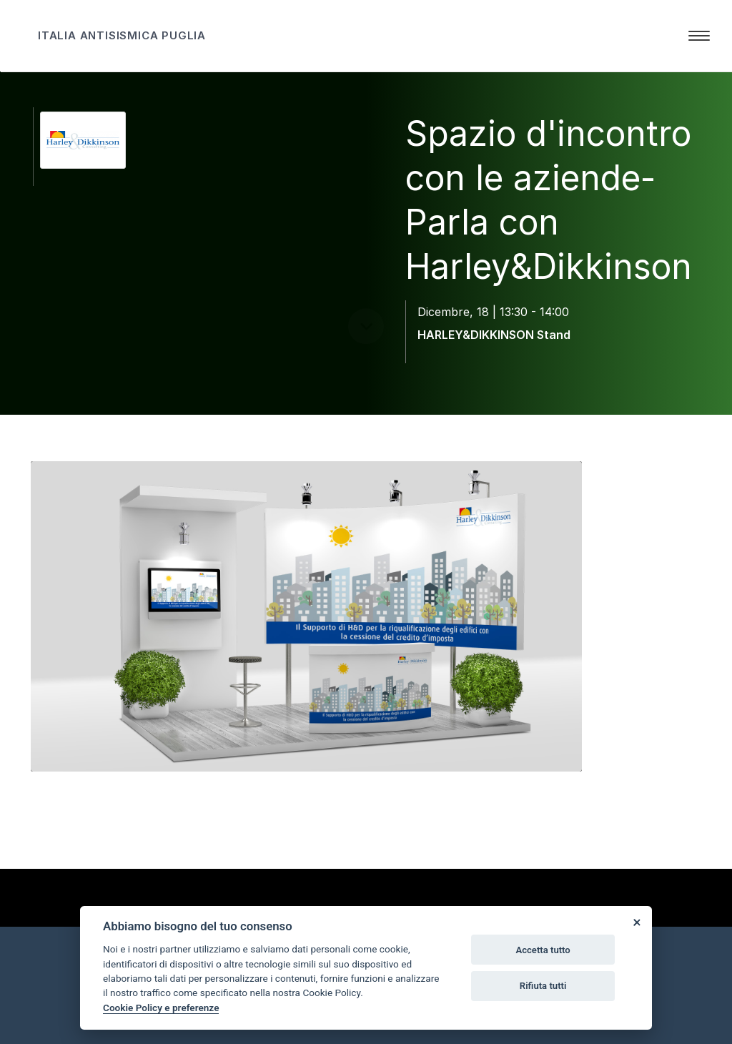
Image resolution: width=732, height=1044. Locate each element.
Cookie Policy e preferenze (161, 1007)
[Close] (636, 922)
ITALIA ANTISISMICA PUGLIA (122, 35)
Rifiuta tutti (543, 985)
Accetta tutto (542, 950)
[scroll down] (366, 375)
